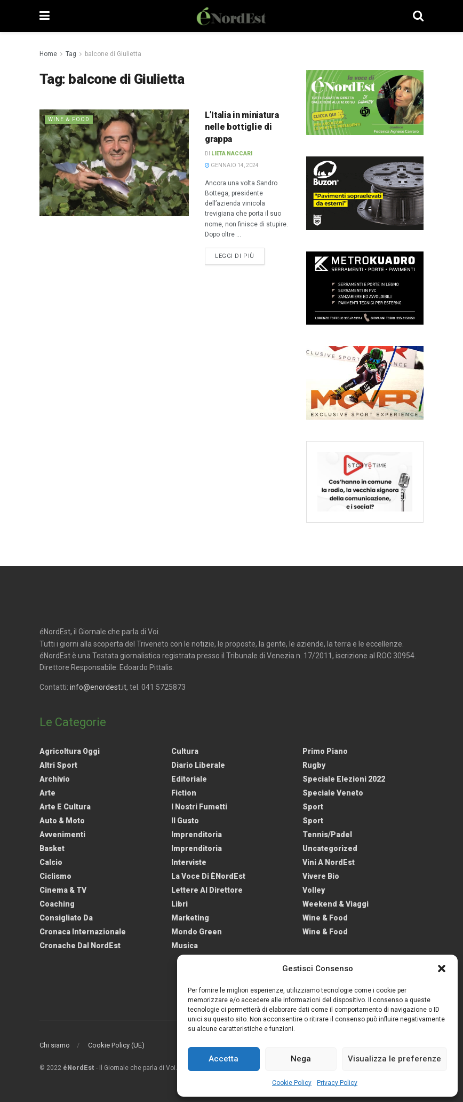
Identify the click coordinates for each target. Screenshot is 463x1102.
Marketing (190, 918)
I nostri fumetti (199, 806)
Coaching (57, 904)
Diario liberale (198, 765)
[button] (441, 968)
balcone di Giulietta (113, 54)
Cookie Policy (292, 1083)
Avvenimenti (62, 834)
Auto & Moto (62, 820)
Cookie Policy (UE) (116, 1045)
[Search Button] (418, 16)
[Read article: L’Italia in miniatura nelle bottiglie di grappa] (114, 162)
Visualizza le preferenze (394, 1059)
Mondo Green (196, 931)
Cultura (184, 751)
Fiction (183, 793)
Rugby (313, 765)
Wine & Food (70, 119)
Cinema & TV (62, 890)
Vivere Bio (320, 876)
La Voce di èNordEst (208, 876)
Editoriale (189, 779)
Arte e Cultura (65, 806)
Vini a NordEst (328, 862)
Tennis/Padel (327, 834)
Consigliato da (66, 918)
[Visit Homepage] (231, 16)
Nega (301, 1059)
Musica (184, 945)
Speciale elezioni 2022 (343, 779)
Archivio (54, 779)
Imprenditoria (196, 834)
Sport (312, 806)
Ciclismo (55, 876)
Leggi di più (240, 255)
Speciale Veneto (332, 793)
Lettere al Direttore (207, 890)
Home (48, 54)
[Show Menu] (44, 16)
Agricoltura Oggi (69, 751)
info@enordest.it (98, 687)
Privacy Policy (337, 1083)
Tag (71, 54)
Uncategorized (329, 848)
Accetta (223, 1059)
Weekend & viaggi (335, 904)
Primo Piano (325, 751)
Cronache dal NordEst (80, 945)
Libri (179, 904)
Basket (52, 848)
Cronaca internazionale (82, 931)
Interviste (188, 862)
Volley (313, 890)
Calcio (50, 862)
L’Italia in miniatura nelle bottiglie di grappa (241, 127)
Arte (47, 793)
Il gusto (185, 820)
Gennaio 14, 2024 (232, 165)
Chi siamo (54, 1045)
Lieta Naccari (231, 153)
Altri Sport (58, 765)
